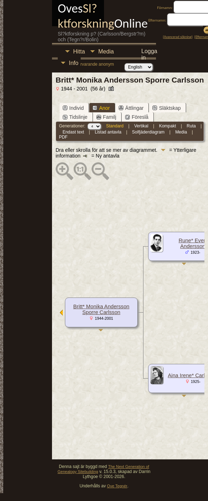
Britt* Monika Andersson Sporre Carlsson (101, 309)
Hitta (79, 51)
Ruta (191, 125)
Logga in (149, 52)
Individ (73, 108)
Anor (101, 108)
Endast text (73, 132)
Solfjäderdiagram (148, 132)
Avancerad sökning (177, 36)
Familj (106, 117)
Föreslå (136, 117)
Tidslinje (75, 117)
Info (74, 63)
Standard (115, 125)
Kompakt (167, 125)
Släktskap (166, 108)
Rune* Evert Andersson (193, 243)
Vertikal (141, 125)
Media (106, 51)
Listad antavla (108, 132)
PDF (63, 137)
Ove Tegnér (117, 486)
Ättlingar (131, 108)
